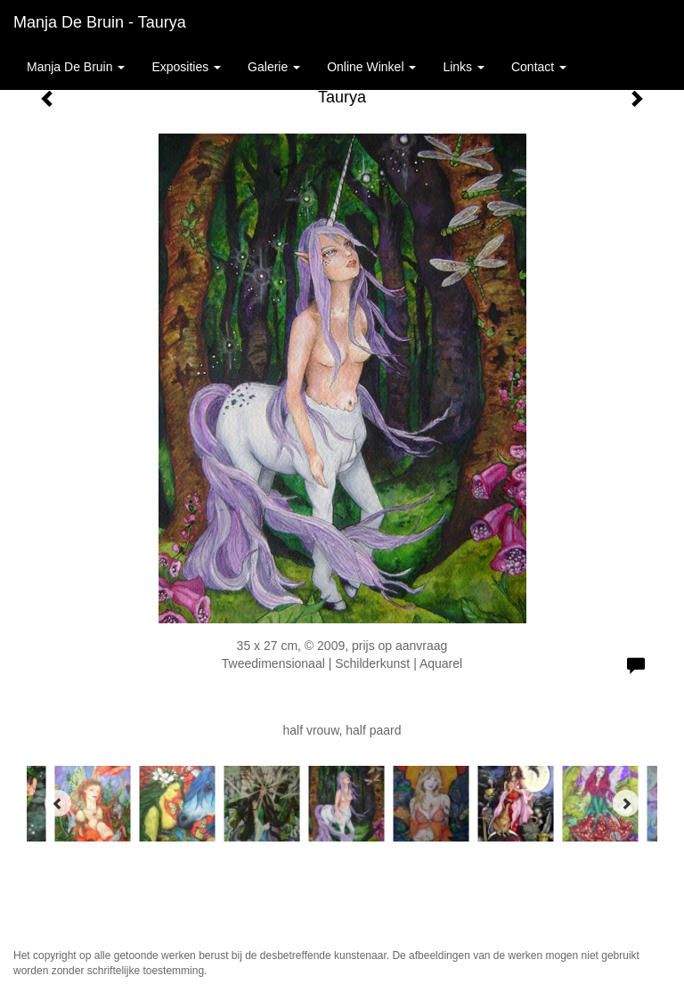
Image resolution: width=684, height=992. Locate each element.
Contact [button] (538, 67)
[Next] (626, 803)
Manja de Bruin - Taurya (99, 22)
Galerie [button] (274, 67)
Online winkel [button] (371, 67)
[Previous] (58, 803)
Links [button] (463, 67)
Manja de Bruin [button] (76, 67)
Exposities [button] (186, 67)
